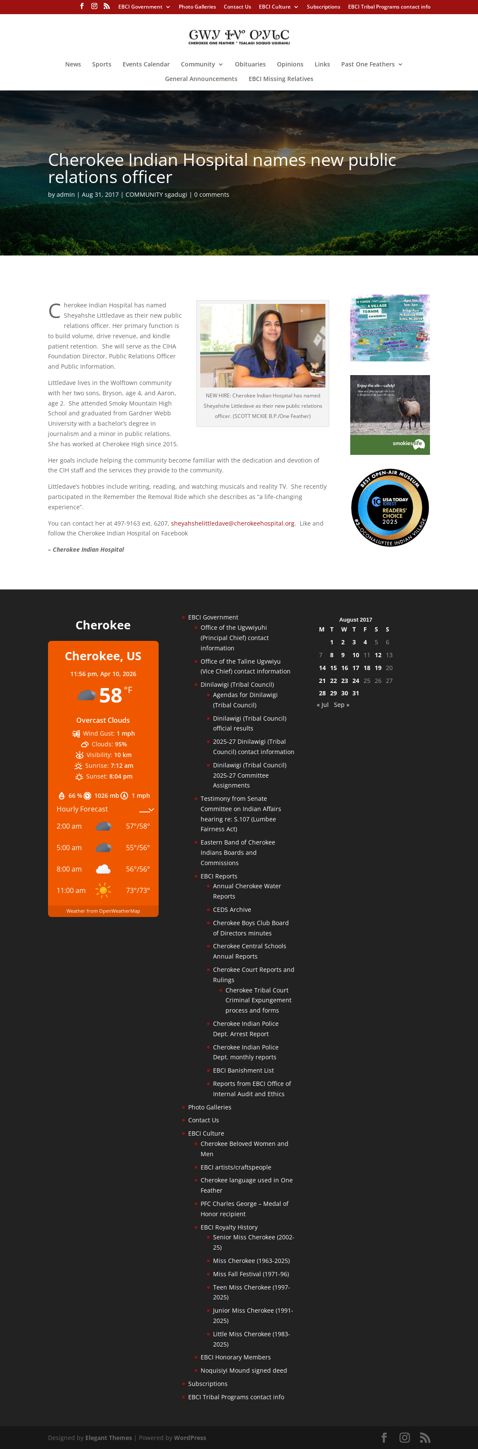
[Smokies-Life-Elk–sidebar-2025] (390, 452)
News (73, 64)
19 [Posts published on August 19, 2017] (378, 668)
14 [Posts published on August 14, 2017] (322, 668)
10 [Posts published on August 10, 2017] (355, 655)
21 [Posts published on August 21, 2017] (322, 680)
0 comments (211, 194)
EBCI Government (140, 7)
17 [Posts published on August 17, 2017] (355, 668)
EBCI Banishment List (243, 1070)
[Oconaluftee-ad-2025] (390, 545)
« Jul (323, 704)
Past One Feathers (368, 64)
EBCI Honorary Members (236, 1357)
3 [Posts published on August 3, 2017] (354, 642)
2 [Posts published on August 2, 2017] (343, 642)
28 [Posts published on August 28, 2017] (322, 693)
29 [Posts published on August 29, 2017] (333, 693)
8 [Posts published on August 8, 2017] (332, 655)
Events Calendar (146, 64)
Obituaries (250, 64)
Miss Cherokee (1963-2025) (251, 1261)
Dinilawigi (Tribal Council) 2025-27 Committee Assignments (249, 775)
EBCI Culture (275, 7)
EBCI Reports (219, 876)
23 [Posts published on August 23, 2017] (344, 680)
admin (66, 194)
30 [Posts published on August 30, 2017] (344, 693)
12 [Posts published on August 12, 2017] (378, 655)
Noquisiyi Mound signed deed (244, 1370)
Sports (101, 64)
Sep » (341, 704)
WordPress (190, 1438)
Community (198, 64)
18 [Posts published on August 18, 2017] (367, 668)
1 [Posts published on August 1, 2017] (332, 642)
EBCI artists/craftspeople (236, 1167)
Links (322, 64)
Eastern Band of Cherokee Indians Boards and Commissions (238, 852)
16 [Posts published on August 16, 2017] (344, 668)
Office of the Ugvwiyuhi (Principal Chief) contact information (235, 637)
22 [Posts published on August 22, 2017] (333, 680)
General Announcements (201, 79)
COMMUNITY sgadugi (156, 194)
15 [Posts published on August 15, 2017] (333, 668)
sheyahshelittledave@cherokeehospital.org (233, 523)
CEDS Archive (232, 909)
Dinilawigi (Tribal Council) (237, 684)
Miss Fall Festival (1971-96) (251, 1274)
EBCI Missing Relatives (281, 79)
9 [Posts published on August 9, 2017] (343, 655)
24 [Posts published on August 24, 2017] (355, 680)
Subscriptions (323, 7)
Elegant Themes (108, 1438)
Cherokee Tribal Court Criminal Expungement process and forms (258, 1000)
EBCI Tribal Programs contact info (389, 7)
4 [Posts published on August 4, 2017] (365, 642)
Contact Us (237, 7)
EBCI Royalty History (229, 1227)
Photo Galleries (197, 7)
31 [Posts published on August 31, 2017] (355, 693)
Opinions (290, 64)
